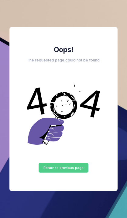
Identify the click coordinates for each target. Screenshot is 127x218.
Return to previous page (63, 168)
